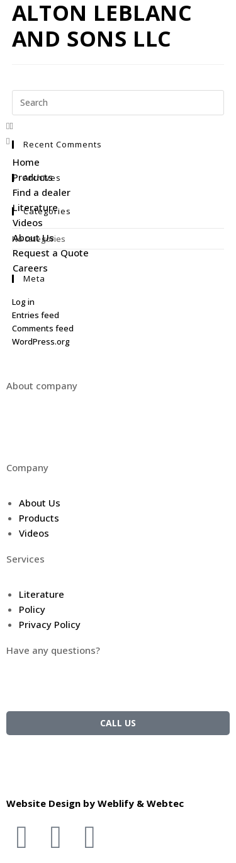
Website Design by (52, 803)
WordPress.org (41, 341)
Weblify (116, 803)
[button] (118, 125)
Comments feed (43, 328)
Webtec (165, 803)
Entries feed (35, 315)
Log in (23, 301)
